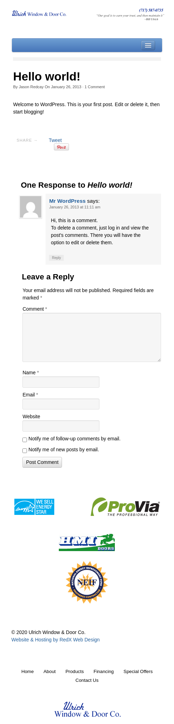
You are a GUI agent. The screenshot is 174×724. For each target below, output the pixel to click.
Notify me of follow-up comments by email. (74, 438)
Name (30, 372)
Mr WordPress (67, 201)
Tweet (55, 140)
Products (74, 671)
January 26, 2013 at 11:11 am (74, 207)
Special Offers (138, 671)
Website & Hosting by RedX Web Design (55, 639)
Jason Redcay (31, 87)
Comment (94, 87)
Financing (103, 671)
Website (31, 416)
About (49, 671)
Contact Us (87, 680)
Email (30, 394)
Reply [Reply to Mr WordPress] (56, 258)
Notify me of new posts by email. (63, 449)
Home (27, 671)
